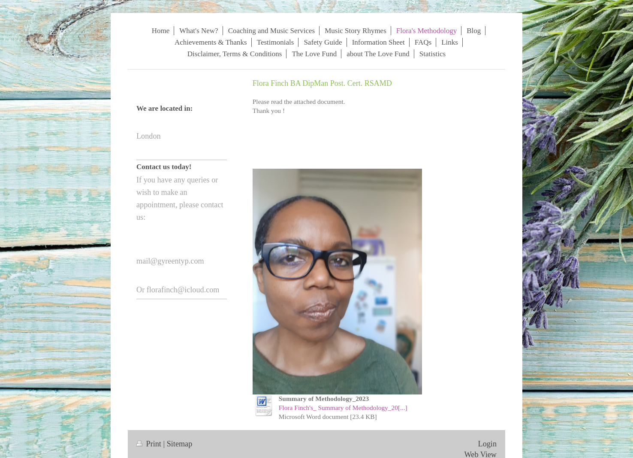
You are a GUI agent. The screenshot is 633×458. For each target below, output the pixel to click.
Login (487, 444)
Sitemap (180, 444)
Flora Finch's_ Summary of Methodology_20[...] (343, 407)
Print (149, 444)
